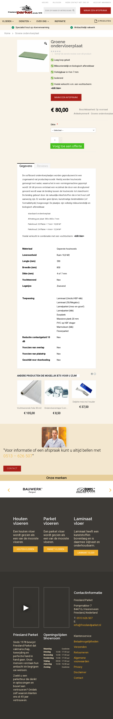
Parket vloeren (55, 549)
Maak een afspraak (95, 10)
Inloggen (57, 3)
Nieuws (45, 3)
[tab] (25, 165)
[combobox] (60, 10)
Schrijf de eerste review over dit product (73, 54)
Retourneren (81, 652)
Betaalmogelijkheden (86, 641)
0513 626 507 (85, 618)
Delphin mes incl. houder (84, 402)
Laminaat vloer (86, 553)
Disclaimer (80, 672)
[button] (45, 45)
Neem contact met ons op (77, 3)
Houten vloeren (25, 549)
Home (7, 33)
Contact (12, 468)
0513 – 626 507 (17, 456)
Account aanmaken (102, 3)
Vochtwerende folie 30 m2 (29, 408)
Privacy (78, 666)
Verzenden (80, 646)
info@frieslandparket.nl (87, 625)
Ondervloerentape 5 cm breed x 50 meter (56, 408)
